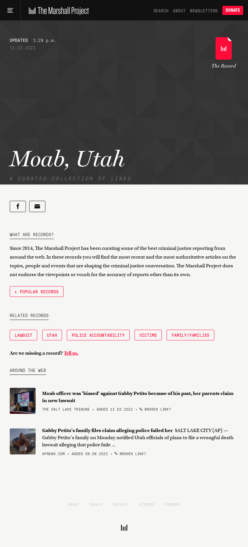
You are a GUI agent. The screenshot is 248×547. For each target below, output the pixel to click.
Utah (52, 335)
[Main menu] (10, 10)
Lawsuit (23, 335)
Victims (148, 335)
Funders (172, 504)
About (179, 10)
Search (161, 10)
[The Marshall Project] (57, 10)
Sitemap (146, 504)
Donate (233, 10)
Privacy (120, 504)
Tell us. (71, 353)
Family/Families (190, 335)
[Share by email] (37, 206)
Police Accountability (98, 335)
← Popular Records (37, 291)
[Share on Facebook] (18, 206)
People (96, 504)
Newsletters (204, 10)
